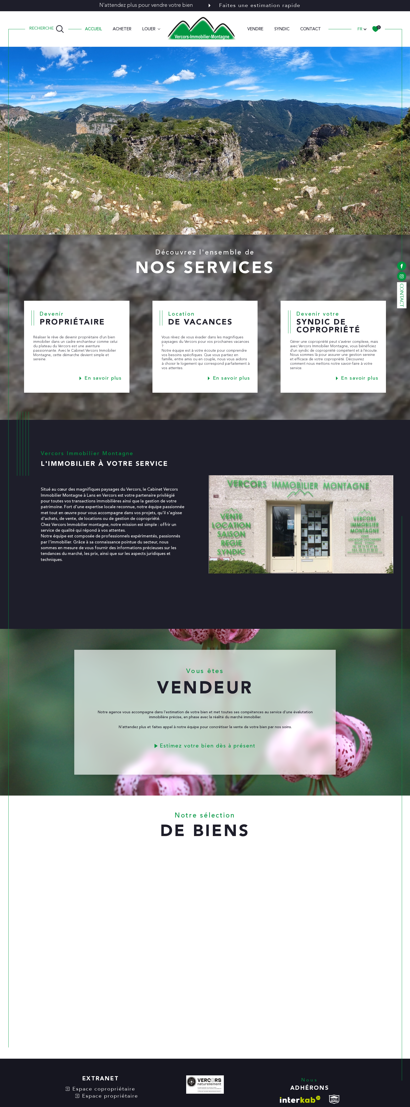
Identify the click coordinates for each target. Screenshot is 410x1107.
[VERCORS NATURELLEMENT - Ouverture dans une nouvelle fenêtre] (205, 1085)
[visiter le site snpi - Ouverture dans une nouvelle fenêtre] (334, 1099)
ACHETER (122, 29)
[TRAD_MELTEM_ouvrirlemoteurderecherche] (46, 29)
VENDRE (255, 29)
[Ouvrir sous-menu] (159, 28)
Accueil (93, 29)
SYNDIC (281, 29)
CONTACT (310, 29)
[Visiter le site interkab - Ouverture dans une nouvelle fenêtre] (300, 1099)
